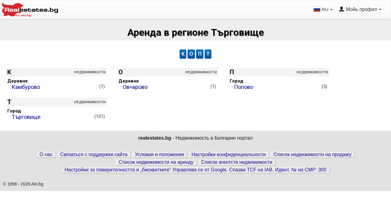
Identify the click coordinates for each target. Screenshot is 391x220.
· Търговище (57, 117)
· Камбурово (57, 87)
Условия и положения (159, 154)
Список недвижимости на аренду (156, 162)
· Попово (279, 87)
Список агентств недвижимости (236, 162)
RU (323, 9)
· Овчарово (168, 87)
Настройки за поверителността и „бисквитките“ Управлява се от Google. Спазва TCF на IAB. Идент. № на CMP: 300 (195, 169)
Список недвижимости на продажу (312, 154)
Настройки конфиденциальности (229, 154)
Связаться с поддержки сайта (93, 154)
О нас (46, 154)
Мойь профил (360, 9)
